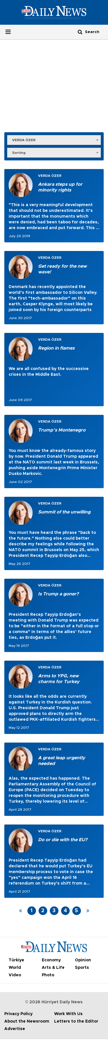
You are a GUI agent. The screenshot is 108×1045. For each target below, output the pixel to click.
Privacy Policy (18, 1014)
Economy (51, 960)
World (15, 968)
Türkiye (16, 960)
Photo (48, 975)
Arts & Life (53, 968)
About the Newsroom (26, 1021)
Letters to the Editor (76, 1021)
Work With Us (68, 1014)
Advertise (14, 1029)
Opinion (83, 960)
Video (15, 975)
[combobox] (54, 139)
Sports (82, 968)
